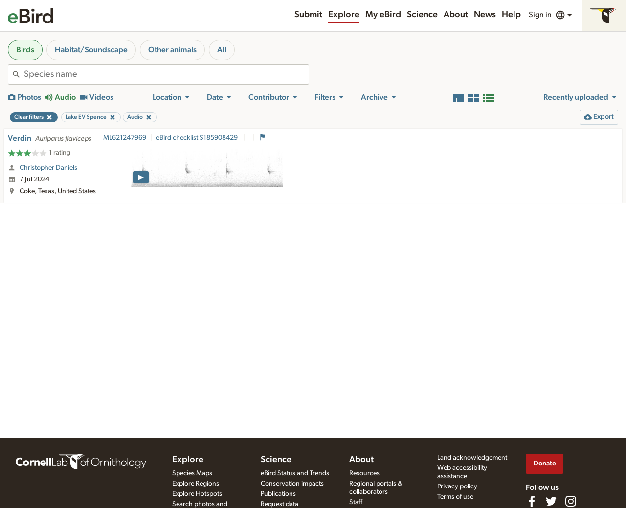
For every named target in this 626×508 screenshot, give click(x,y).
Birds (25, 50)
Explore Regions (195, 483)
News (485, 14)
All (221, 50)
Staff (355, 502)
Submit (308, 14)
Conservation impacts (292, 483)
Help (511, 14)
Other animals (172, 50)
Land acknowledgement (472, 457)
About (456, 14)
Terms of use (455, 496)
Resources (364, 473)
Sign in (540, 15)
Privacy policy (457, 486)
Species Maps (192, 473)
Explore (343, 14)
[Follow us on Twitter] (551, 501)
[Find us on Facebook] (531, 501)
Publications (278, 493)
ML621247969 (124, 137)
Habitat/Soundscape (91, 50)
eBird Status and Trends (295, 473)
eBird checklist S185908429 (197, 137)
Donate (545, 463)
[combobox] (166, 74)
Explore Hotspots (197, 493)
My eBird (383, 14)
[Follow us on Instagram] (571, 501)
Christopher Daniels (48, 167)
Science (422, 14)
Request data (279, 504)
